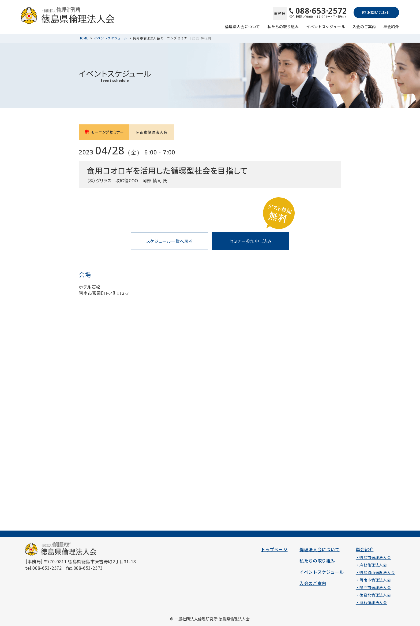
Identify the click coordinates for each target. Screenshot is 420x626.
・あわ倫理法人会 (371, 602)
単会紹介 (391, 26)
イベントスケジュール (325, 26)
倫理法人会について (242, 26)
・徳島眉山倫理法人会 (375, 572)
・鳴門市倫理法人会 (373, 587)
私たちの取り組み (283, 26)
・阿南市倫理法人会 (373, 580)
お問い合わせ (376, 12)
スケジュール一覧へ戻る (169, 241)
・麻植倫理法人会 (371, 565)
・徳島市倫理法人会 (373, 557)
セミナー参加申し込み (250, 241)
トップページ (274, 549)
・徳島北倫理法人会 (373, 595)
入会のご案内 (364, 26)
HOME (83, 38)
